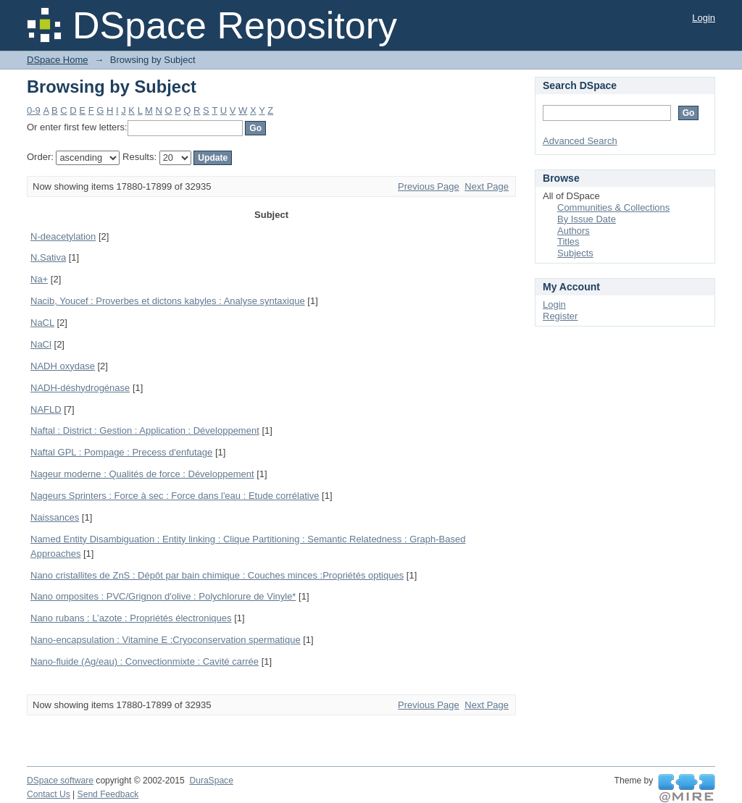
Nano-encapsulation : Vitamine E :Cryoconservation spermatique (165, 639)
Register (560, 316)
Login (703, 17)
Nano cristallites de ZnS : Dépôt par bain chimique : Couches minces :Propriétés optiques (217, 575)
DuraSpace (211, 780)
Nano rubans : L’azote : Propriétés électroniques (131, 618)
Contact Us (48, 794)
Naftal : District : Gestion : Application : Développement (144, 430)
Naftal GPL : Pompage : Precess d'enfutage (121, 452)
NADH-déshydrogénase (80, 387)
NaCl (40, 344)
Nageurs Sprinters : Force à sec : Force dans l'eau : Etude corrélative (174, 495)
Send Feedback (108, 794)
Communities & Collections (613, 207)
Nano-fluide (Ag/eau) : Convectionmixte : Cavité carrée (144, 661)
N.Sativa (48, 257)
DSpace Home (57, 59)
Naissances (54, 517)
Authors (573, 230)
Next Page (486, 186)
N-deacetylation (63, 236)
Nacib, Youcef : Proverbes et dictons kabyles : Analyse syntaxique (167, 300)
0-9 (34, 110)
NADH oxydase (62, 366)
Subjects (575, 253)
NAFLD (46, 409)
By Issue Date (586, 219)
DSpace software (60, 780)
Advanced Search (580, 140)
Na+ (39, 279)
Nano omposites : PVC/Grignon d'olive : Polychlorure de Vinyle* (163, 596)
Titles (568, 241)
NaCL (42, 322)
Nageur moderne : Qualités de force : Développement (142, 473)
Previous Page (428, 186)
